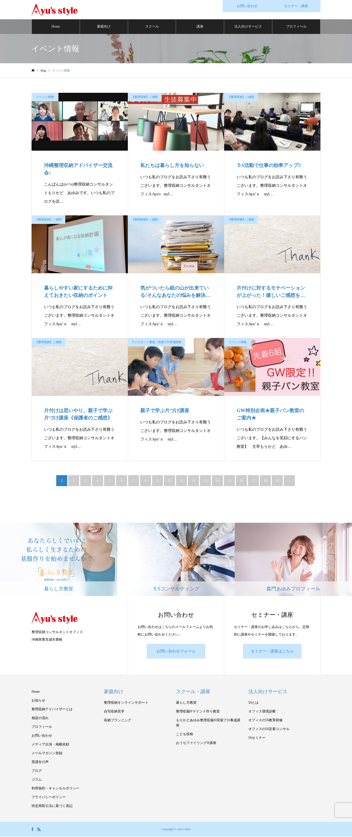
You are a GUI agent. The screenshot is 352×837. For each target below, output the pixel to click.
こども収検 (184, 734)
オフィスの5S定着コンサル (269, 729)
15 (229, 481)
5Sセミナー (257, 738)
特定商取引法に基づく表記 (52, 806)
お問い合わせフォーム (176, 651)
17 (253, 481)
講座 (200, 27)
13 (205, 481)
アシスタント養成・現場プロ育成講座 (156, 342)
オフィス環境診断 (262, 712)
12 (193, 481)
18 (265, 481)
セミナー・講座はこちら (272, 651)
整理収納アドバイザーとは (52, 709)
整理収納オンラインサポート (126, 703)
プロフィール (296, 27)
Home (56, 27)
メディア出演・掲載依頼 (50, 745)
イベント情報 (45, 97)
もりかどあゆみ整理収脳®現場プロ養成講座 (208, 723)
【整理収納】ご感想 (145, 97)
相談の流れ (40, 718)
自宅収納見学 (114, 712)
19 (277, 481)
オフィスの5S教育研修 (265, 720)
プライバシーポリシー (49, 797)
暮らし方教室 (186, 703)
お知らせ (38, 701)
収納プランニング (117, 720)
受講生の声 (40, 762)
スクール (152, 27)
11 (181, 481)
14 (217, 481)
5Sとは (253, 703)
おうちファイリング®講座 (196, 743)
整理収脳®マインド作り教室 (198, 712)
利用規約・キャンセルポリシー (55, 789)
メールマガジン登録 (47, 753)
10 (169, 481)
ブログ (37, 771)
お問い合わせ (42, 736)
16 (241, 481)
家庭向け (104, 27)
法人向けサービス (248, 27)
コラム (37, 780)
